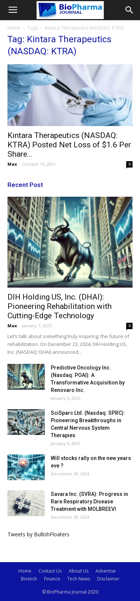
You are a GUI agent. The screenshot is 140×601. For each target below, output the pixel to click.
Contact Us (50, 571)
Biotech (29, 579)
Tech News (78, 579)
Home (14, 28)
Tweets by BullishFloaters (38, 534)
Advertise (106, 571)
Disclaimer (108, 579)
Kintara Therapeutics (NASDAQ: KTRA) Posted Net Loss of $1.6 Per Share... (69, 145)
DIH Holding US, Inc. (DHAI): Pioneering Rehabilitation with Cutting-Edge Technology (59, 306)
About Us (78, 571)
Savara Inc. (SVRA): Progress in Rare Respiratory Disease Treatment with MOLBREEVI (89, 501)
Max (12, 164)
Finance (52, 579)
